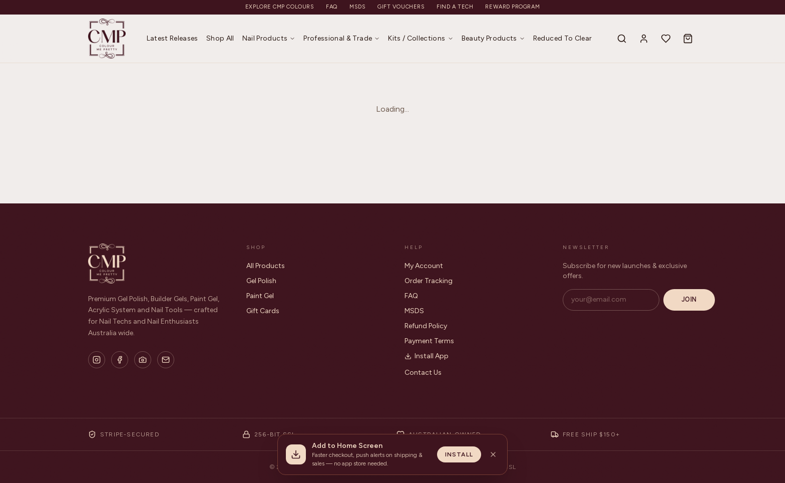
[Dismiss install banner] (493, 454)
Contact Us (423, 372)
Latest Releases (172, 38)
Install (459, 454)
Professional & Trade (341, 38)
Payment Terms (429, 341)
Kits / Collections (420, 38)
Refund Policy (426, 326)
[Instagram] (96, 359)
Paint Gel (260, 296)
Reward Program (512, 7)
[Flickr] (142, 359)
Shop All (220, 38)
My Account (424, 266)
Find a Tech (455, 7)
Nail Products (269, 38)
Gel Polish (261, 281)
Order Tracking (429, 281)
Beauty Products (493, 38)
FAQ (331, 7)
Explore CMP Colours (279, 7)
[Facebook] (119, 359)
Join (689, 299)
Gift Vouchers (401, 7)
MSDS (357, 7)
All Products (265, 266)
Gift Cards (262, 311)
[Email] (165, 359)
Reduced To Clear (562, 38)
